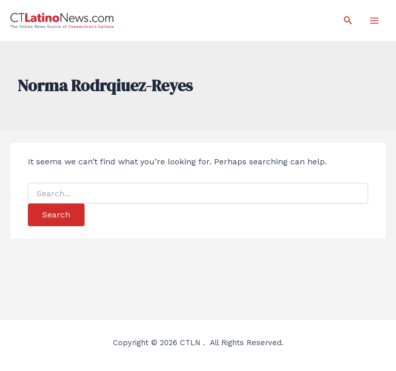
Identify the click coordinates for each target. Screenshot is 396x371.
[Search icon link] (348, 20)
